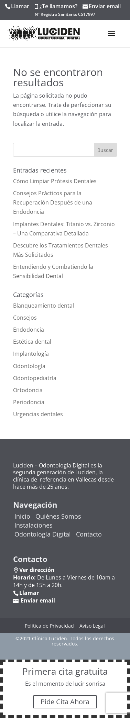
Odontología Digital (42, 534)
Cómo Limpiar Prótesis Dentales (55, 181)
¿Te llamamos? (58, 6)
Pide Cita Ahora (65, 701)
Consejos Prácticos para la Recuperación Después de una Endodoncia (52, 202)
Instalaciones (33, 525)
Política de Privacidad (49, 625)
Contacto (89, 534)
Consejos (25, 317)
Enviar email (105, 6)
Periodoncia (28, 402)
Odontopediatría (34, 378)
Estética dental (32, 341)
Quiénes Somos (58, 516)
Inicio (22, 516)
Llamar (20, 6)
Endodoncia (28, 329)
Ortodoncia (28, 390)
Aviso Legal (92, 625)
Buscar (105, 150)
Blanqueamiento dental (43, 305)
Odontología (29, 366)
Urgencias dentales (38, 414)
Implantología (31, 353)
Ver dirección (37, 570)
